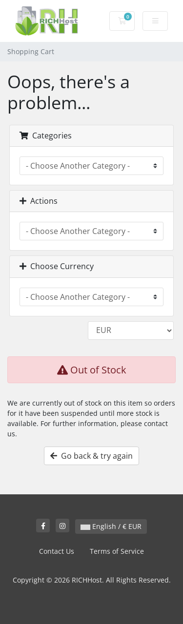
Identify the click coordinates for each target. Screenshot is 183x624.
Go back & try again (91, 455)
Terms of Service (117, 551)
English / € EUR (111, 526)
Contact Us (56, 551)
